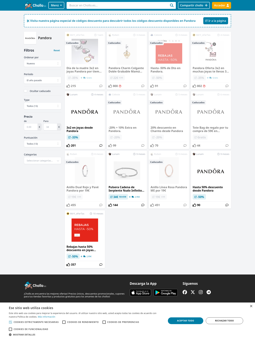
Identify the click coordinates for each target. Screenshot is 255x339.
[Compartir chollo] (194, 5)
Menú (56, 5)
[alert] (127, 320)
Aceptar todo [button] (185, 320)
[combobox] (42, 160)
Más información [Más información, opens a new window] (46, 316)
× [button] (251, 306)
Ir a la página (215, 21)
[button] (85, 334)
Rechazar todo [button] (224, 320)
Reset (57, 50)
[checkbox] (25, 91)
